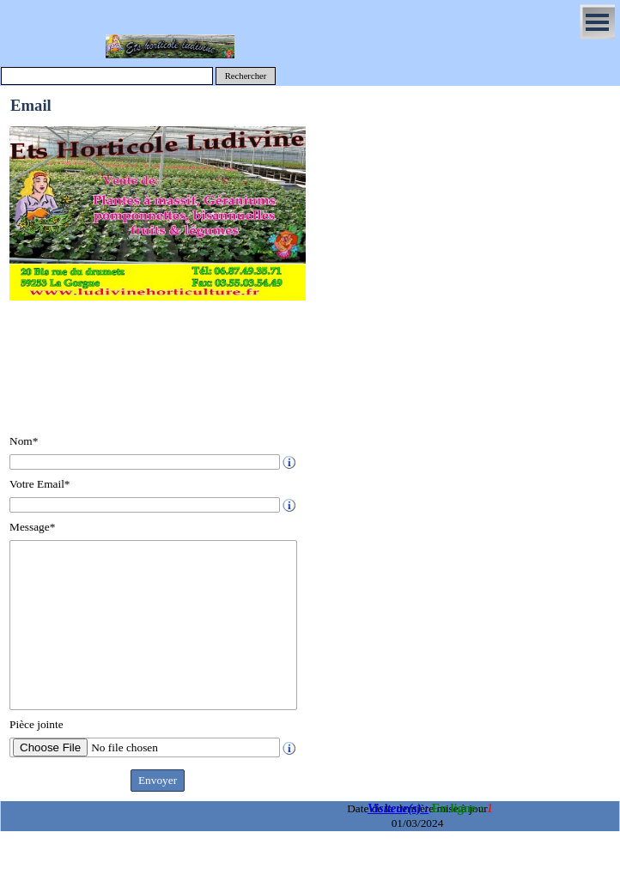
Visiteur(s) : (398, 808)
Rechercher (246, 76)
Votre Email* (39, 483)
